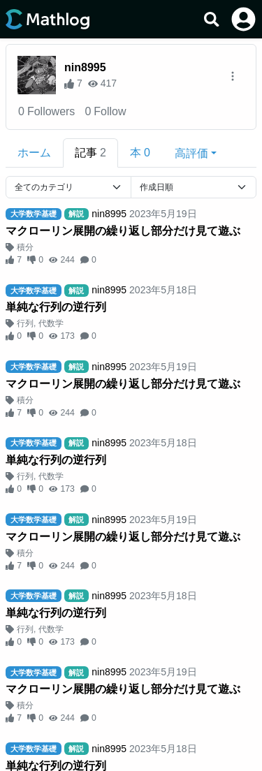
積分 (25, 247)
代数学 (51, 323)
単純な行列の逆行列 (56, 307)
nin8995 (85, 67)
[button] (195, 153)
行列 (25, 323)
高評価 (191, 153)
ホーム (34, 153)
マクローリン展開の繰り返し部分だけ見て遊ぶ (123, 231)
